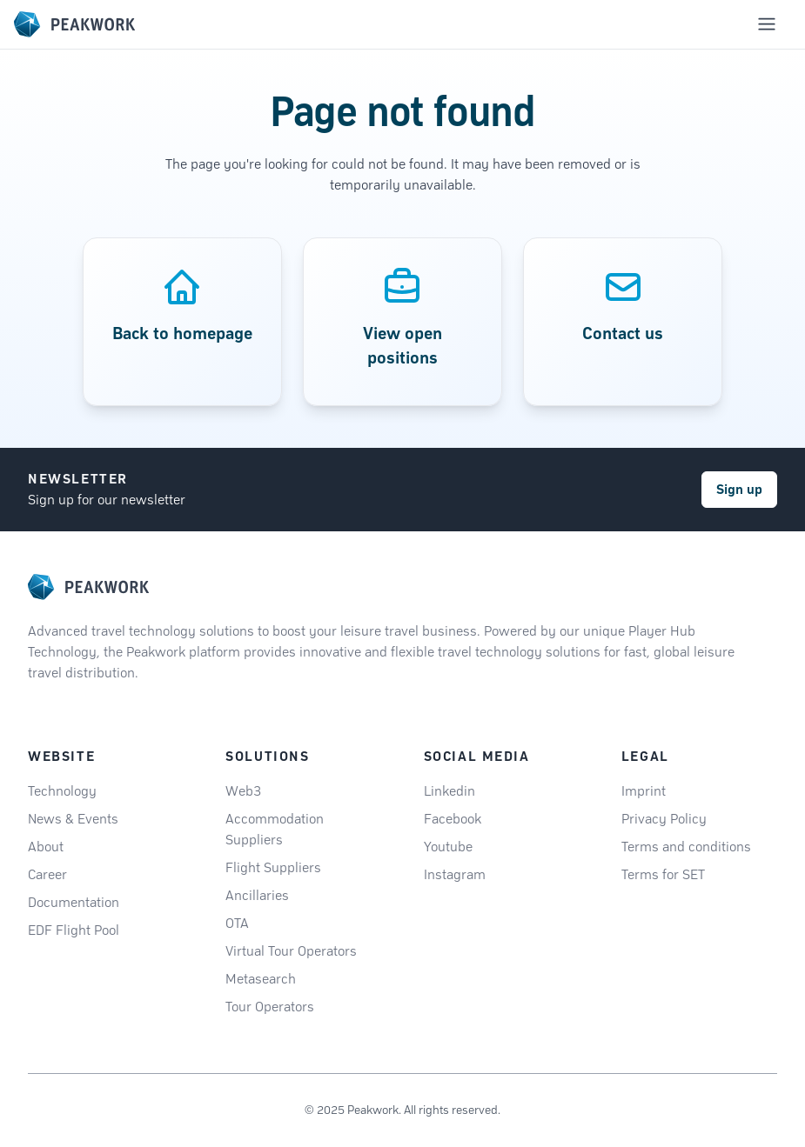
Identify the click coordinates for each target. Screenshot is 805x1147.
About (46, 846)
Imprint (643, 791)
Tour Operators (269, 1006)
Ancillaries (257, 895)
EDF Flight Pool (73, 930)
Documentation (73, 902)
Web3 (243, 791)
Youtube (448, 846)
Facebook (452, 818)
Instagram (455, 874)
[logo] (88, 587)
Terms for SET (663, 874)
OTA (237, 923)
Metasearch (260, 978)
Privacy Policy (664, 818)
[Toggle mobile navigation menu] (766, 24)
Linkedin (449, 791)
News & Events (73, 818)
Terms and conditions (686, 846)
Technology (62, 791)
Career (47, 874)
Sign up (739, 489)
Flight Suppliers (273, 867)
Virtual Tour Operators (291, 951)
